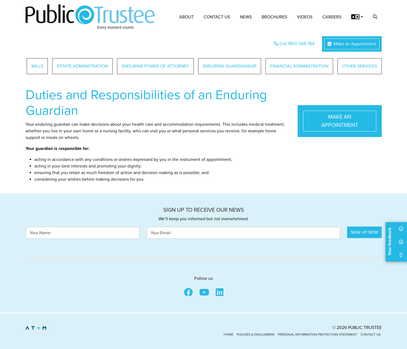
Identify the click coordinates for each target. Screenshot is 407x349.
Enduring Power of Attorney (155, 66)
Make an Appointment (352, 44)
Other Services (359, 66)
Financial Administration (299, 66)
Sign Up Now (364, 232)
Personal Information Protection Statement (317, 334)
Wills (37, 66)
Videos (304, 17)
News (246, 17)
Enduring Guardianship (229, 66)
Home (228, 334)
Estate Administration (82, 66)
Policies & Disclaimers (256, 334)
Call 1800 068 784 (294, 43)
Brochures (274, 17)
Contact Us (217, 17)
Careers (331, 17)
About (186, 17)
